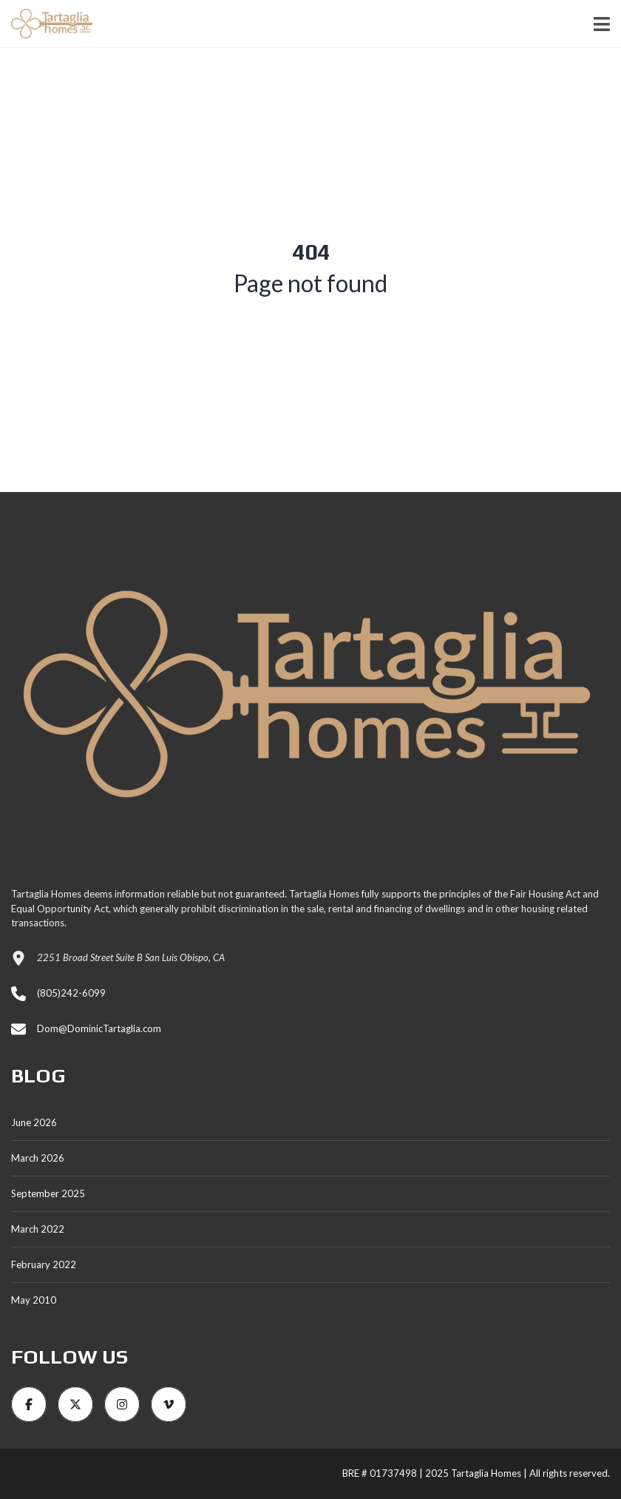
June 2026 (34, 1122)
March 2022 (37, 1229)
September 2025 (48, 1193)
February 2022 (43, 1264)
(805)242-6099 (71, 993)
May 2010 (33, 1300)
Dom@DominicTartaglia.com (99, 1028)
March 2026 (37, 1158)
